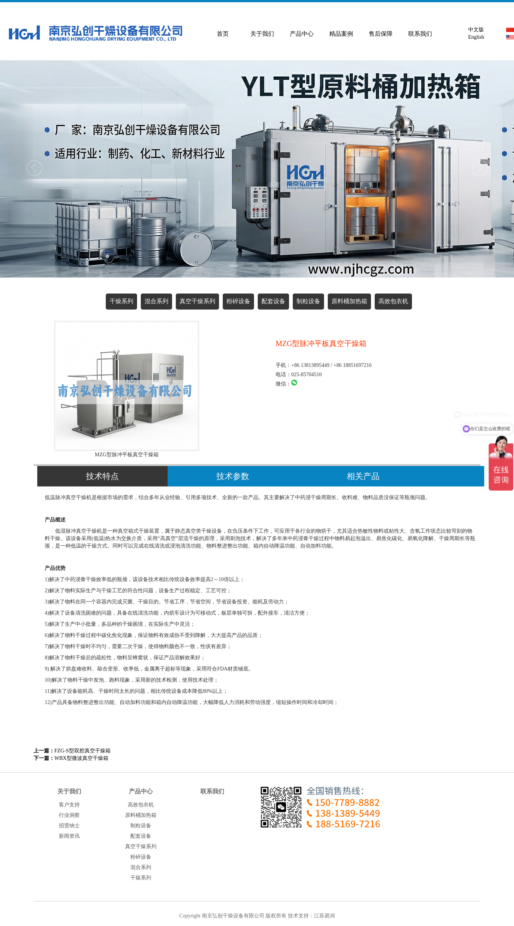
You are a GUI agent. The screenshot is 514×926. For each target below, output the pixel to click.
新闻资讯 (69, 836)
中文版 (475, 29)
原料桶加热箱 (349, 301)
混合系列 (156, 301)
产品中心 (302, 34)
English (475, 37)
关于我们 (262, 34)
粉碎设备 (238, 301)
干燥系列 (121, 301)
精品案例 (341, 34)
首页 (223, 34)
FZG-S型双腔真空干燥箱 (72, 751)
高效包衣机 (393, 301)
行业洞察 (69, 815)
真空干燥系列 (197, 301)
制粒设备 (308, 301)
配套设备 (273, 301)
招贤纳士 (69, 825)
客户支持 (69, 805)
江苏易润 (324, 916)
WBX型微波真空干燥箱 (71, 758)
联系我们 (420, 34)
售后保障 (381, 34)
